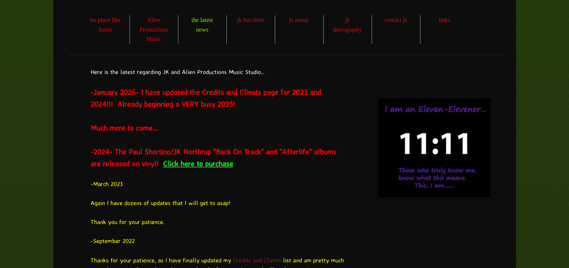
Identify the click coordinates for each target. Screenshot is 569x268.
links (444, 20)
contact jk (396, 20)
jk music (299, 20)
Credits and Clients (257, 260)
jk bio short (250, 20)
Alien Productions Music (154, 29)
